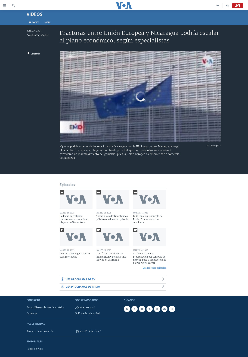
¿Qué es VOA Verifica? (88, 331)
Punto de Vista (35, 348)
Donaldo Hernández (38, 35)
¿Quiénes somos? (85, 307)
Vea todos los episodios (154, 268)
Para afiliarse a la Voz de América (45, 307)
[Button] (33, 54)
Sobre (47, 22)
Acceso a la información (40, 331)
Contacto (32, 313)
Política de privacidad (87, 313)
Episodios (34, 22)
